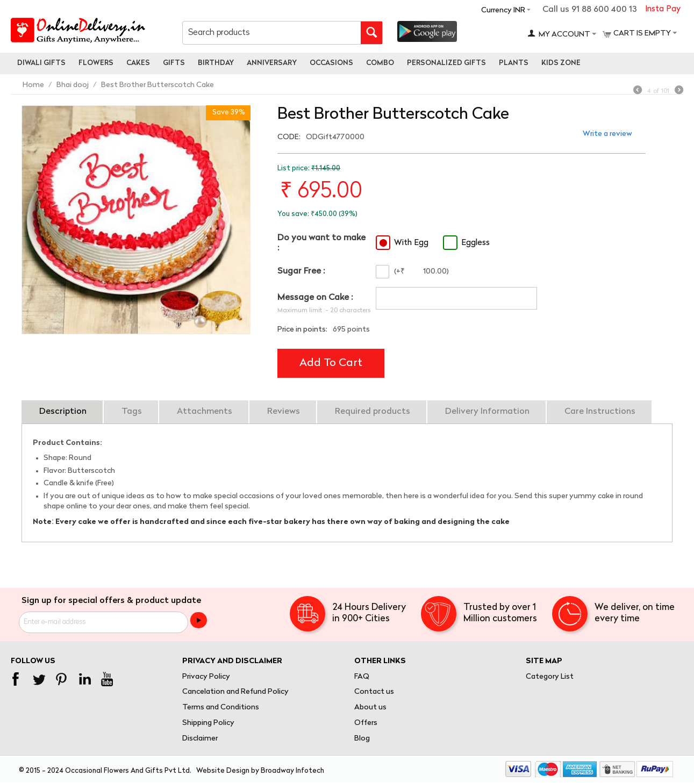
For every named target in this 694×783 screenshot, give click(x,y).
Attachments (204, 411)
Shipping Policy (208, 723)
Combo (380, 63)
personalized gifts (446, 63)
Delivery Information (487, 411)
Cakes (138, 63)
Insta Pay (663, 9)
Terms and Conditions (220, 707)
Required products (372, 411)
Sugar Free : (301, 271)
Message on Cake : (315, 297)
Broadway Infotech (292, 770)
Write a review (607, 134)
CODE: (289, 137)
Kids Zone (561, 63)
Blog (362, 739)
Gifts (174, 63)
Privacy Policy (206, 677)
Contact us (374, 692)
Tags (131, 411)
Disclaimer (200, 739)
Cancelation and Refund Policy (235, 692)
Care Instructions (599, 411)
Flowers (95, 63)
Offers (365, 723)
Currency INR (503, 10)
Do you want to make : (321, 243)
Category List (550, 677)
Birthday (216, 63)
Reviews (283, 411)
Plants (513, 63)
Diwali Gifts (41, 63)
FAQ (361, 677)
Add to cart (330, 363)
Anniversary (272, 63)
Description (63, 411)
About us (370, 707)
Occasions (331, 63)
